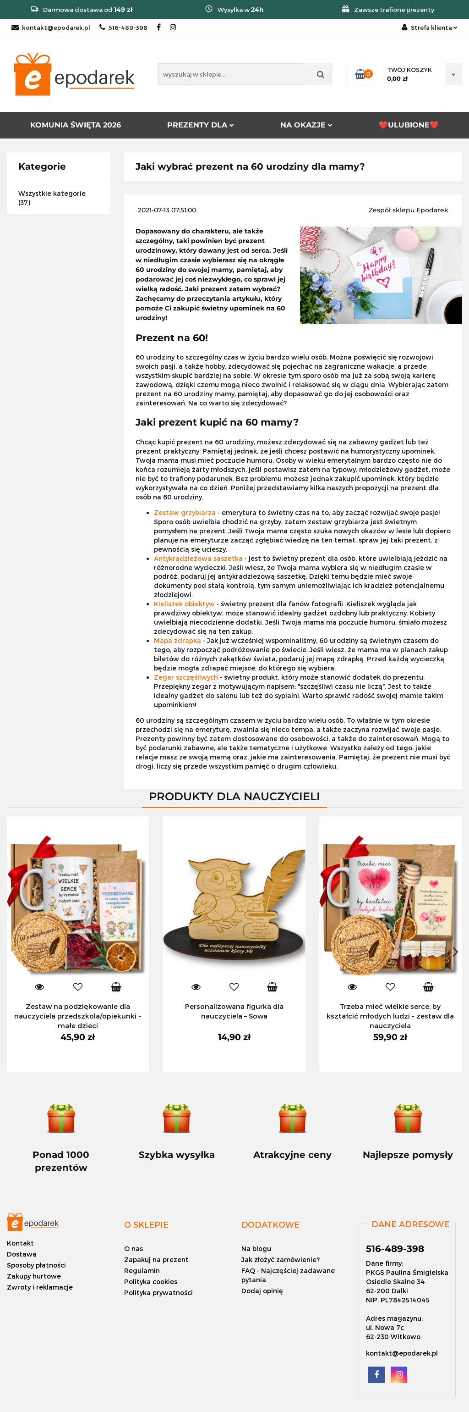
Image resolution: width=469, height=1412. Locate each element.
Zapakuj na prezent (156, 1259)
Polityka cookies (150, 1281)
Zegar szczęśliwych (186, 677)
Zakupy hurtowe (34, 1276)
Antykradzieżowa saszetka (198, 558)
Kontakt (20, 1243)
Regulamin (142, 1270)
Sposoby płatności (36, 1265)
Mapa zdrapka (177, 640)
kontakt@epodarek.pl (50, 27)
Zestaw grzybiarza (185, 512)
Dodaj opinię (262, 1291)
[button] (146, 1224)
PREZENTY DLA (200, 125)
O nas (133, 1248)
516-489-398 (123, 27)
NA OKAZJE (306, 125)
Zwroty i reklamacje (40, 1287)
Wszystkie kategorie (52, 193)
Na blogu (256, 1248)
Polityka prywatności (158, 1292)
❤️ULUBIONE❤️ (409, 125)
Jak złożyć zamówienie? (280, 1259)
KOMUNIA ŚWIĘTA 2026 (75, 125)
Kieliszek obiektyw (184, 604)
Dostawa (22, 1254)
